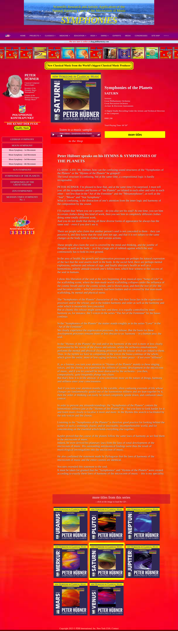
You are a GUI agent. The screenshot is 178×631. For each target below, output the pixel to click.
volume (98, 134)
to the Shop (76, 141)
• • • (166, 36)
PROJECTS (35, 36)
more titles (135, 134)
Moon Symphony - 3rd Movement (22, 159)
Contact (115, 628)
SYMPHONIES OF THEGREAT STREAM (22, 183)
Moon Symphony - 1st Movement (22, 150)
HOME (22, 36)
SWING (104, 36)
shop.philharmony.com (99, 42)
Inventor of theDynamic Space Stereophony (30, 90)
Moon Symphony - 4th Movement (22, 164)
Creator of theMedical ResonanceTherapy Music (32, 97)
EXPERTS (117, 36)
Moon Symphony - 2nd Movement (22, 155)
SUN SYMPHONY (22, 169)
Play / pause (53, 134)
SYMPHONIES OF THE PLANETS (22, 176)
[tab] (22, 139)
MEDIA (128, 36)
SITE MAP (155, 36)
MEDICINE (64, 36)
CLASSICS (50, 36)
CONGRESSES (141, 36)
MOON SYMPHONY (22, 145)
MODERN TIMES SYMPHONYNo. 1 (22, 198)
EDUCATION (80, 36)
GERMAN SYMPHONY (22, 139)
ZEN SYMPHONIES (22, 191)
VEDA (93, 36)
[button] (8, 36)
